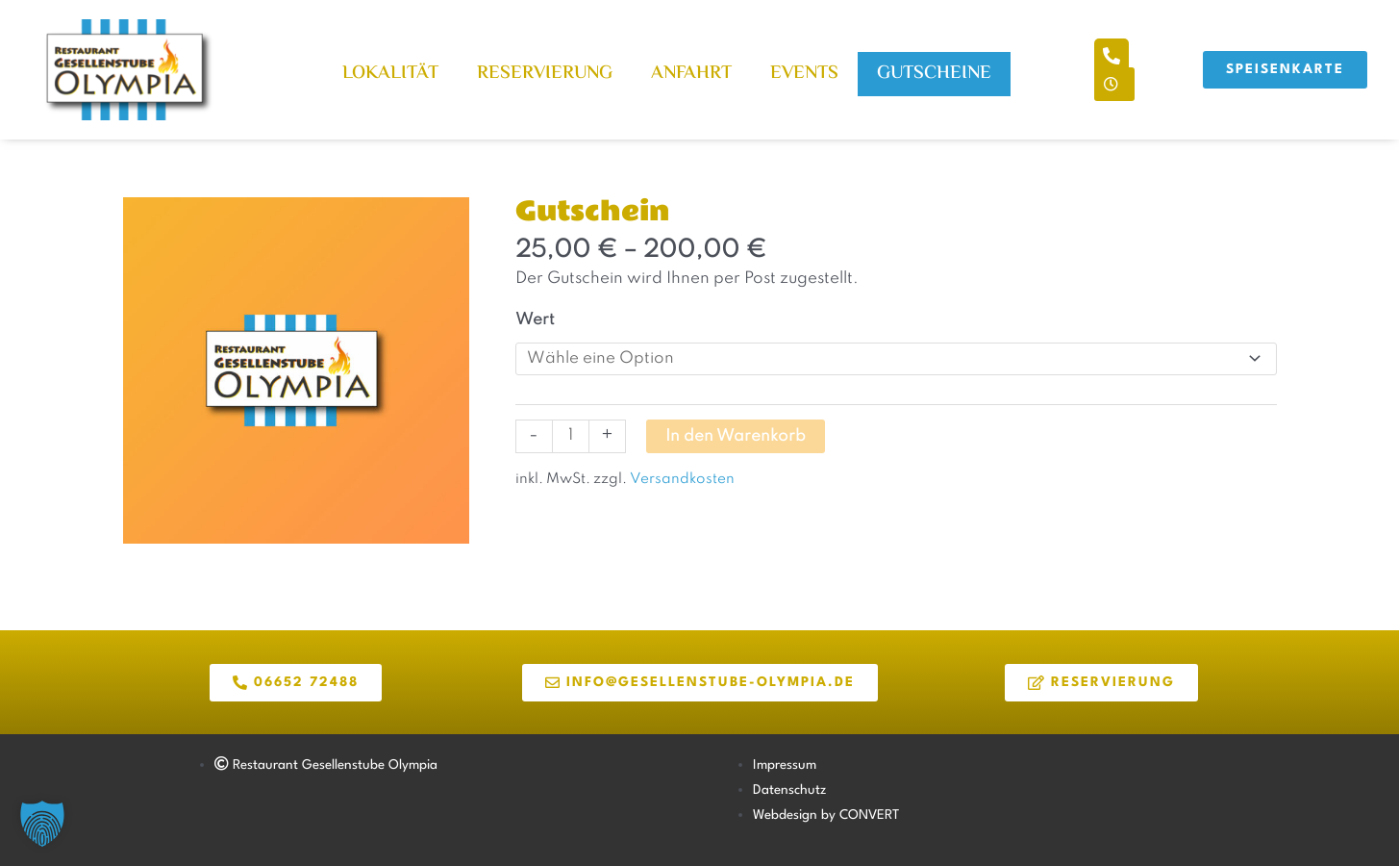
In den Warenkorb (735, 436)
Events (804, 74)
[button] (42, 823)
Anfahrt (691, 74)
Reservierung (544, 74)
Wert (535, 320)
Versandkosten (681, 479)
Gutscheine (934, 74)
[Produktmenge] (570, 437)
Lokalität (390, 74)
